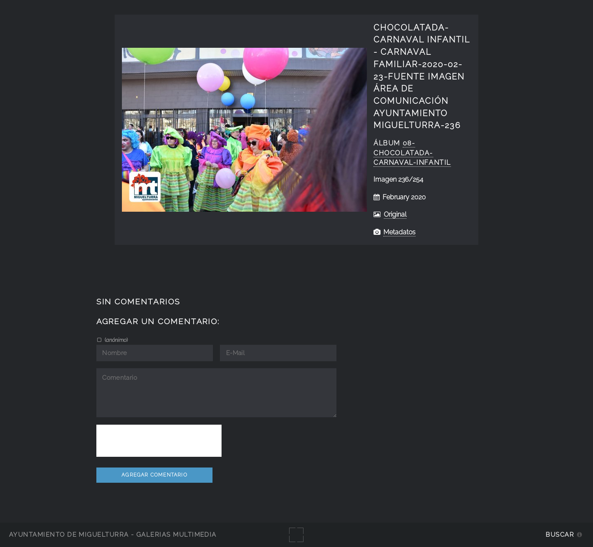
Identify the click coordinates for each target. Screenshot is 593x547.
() (115, 340)
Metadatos (399, 232)
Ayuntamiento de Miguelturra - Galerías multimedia (113, 534)
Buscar (560, 534)
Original (395, 214)
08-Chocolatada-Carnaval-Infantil (412, 153)
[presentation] (159, 441)
